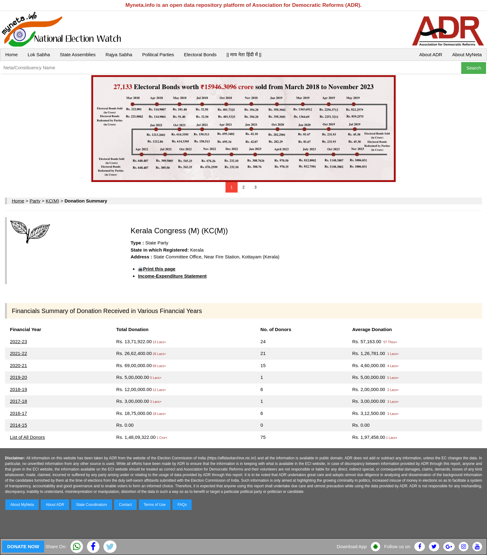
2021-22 (18, 353)
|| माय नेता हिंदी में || (243, 54)
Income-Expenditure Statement (172, 276)
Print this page (159, 268)
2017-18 (18, 401)
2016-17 (18, 413)
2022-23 (18, 341)
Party (35, 200)
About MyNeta (467, 54)
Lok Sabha (39, 54)
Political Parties (158, 54)
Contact (125, 505)
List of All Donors (27, 437)
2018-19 (18, 389)
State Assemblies (78, 54)
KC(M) (52, 200)
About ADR (430, 54)
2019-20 (18, 377)
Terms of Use (155, 505)
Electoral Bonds (200, 54)
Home (11, 54)
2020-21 (18, 365)
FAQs (182, 505)
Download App (352, 546)
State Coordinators (91, 505)
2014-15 (18, 425)
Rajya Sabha (119, 54)
